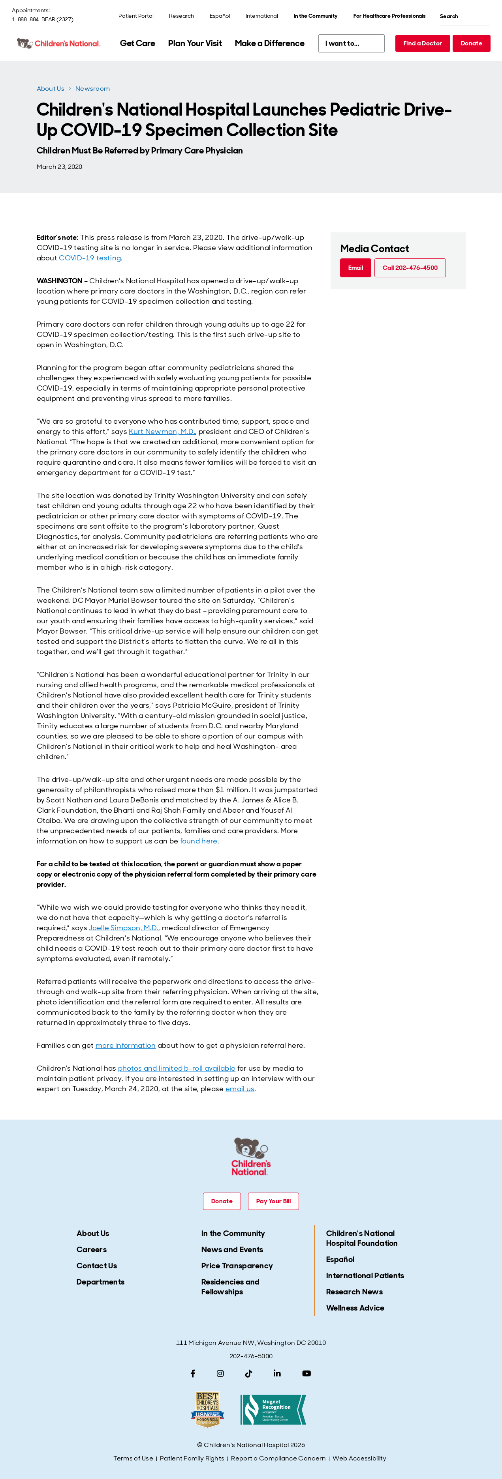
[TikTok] (249, 1373)
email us (240, 1089)
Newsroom (92, 88)
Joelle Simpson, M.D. (123, 928)
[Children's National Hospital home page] (59, 43)
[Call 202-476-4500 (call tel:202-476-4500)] (410, 268)
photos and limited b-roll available (177, 1068)
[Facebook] (193, 1373)
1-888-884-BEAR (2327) (42, 19)
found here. (199, 841)
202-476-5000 (251, 1356)
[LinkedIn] (277, 1373)
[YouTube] (307, 1373)
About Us (50, 88)
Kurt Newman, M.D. (162, 431)
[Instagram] (220, 1373)
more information (126, 1045)
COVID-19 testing (90, 258)
